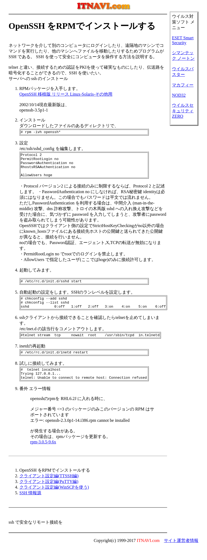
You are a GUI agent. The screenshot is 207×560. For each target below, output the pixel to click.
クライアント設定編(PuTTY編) (48, 494)
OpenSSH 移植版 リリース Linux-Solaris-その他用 (65, 94)
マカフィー (183, 85)
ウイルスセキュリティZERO (183, 111)
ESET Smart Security (183, 40)
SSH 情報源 (30, 505)
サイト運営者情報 (181, 553)
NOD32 (179, 95)
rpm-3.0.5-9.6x (43, 455)
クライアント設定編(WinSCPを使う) (54, 500)
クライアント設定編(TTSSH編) (49, 488)
